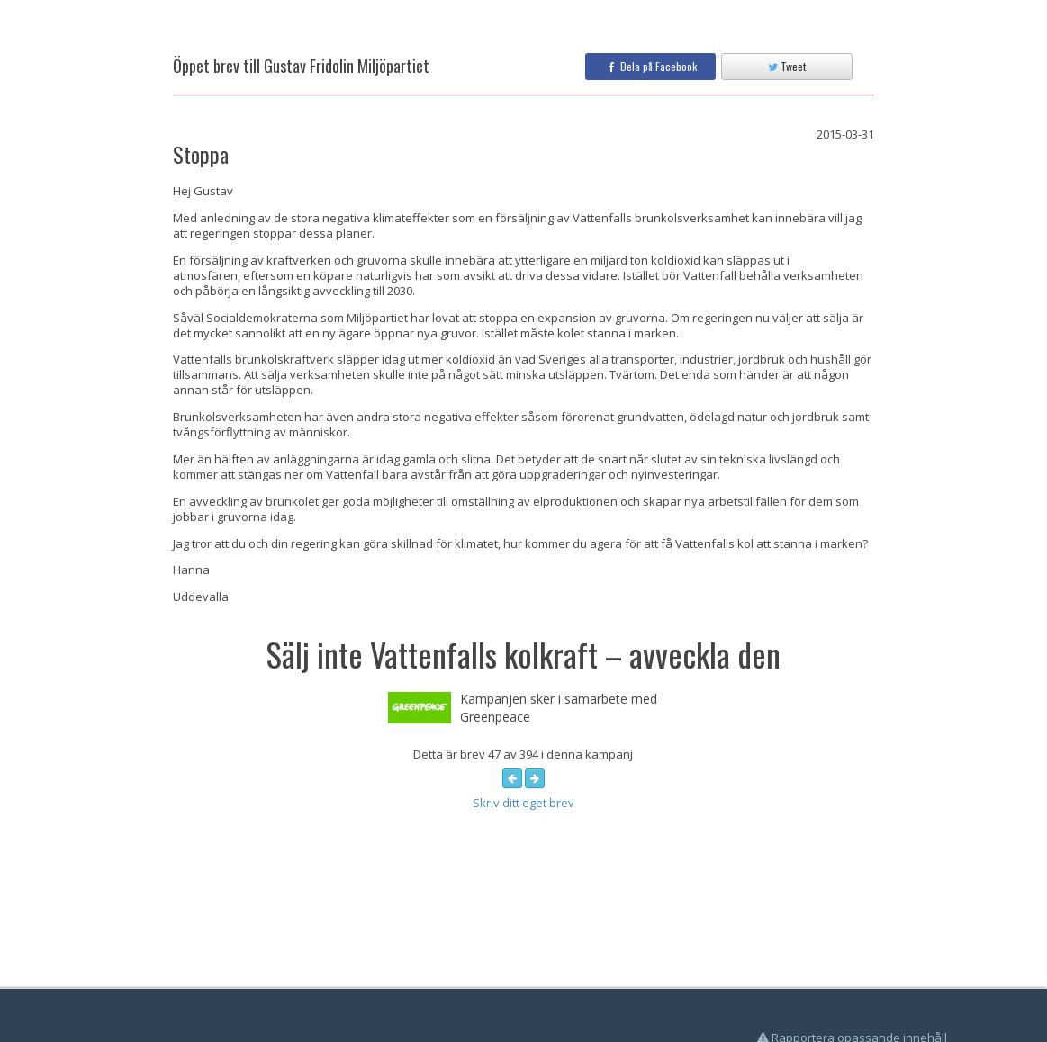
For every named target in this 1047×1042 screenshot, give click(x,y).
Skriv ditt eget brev (523, 803)
